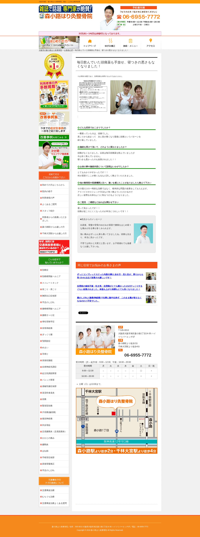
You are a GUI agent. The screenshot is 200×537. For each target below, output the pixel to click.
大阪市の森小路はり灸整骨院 (50, 50)
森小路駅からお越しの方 (53, 227)
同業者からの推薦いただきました (54, 219)
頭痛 (44, 399)
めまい (45, 347)
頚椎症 (45, 270)
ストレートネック (50, 283)
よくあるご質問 (49, 204)
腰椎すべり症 (48, 315)
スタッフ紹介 (48, 211)
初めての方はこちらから (53, 185)
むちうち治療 (48, 497)
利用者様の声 (48, 198)
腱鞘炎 (45, 444)
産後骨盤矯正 (48, 464)
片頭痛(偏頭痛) (49, 412)
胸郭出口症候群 (49, 296)
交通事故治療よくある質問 (54, 503)
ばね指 (45, 451)
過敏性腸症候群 (49, 386)
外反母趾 (46, 425)
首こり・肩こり (49, 289)
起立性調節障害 (49, 373)
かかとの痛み (48, 438)
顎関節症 (46, 341)
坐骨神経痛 (47, 328)
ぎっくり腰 (47, 334)
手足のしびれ (48, 302)
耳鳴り (45, 354)
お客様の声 (68, 50)
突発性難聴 (47, 360)
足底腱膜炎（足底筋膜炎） (54, 431)
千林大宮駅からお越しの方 (54, 233)
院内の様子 (47, 191)
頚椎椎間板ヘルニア (51, 276)
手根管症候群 (48, 457)
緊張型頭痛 (47, 406)
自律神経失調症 (49, 367)
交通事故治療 (48, 490)
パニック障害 (48, 380)
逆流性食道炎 (48, 393)
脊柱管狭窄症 (48, 322)
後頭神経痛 (47, 419)
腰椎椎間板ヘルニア (51, 309)
